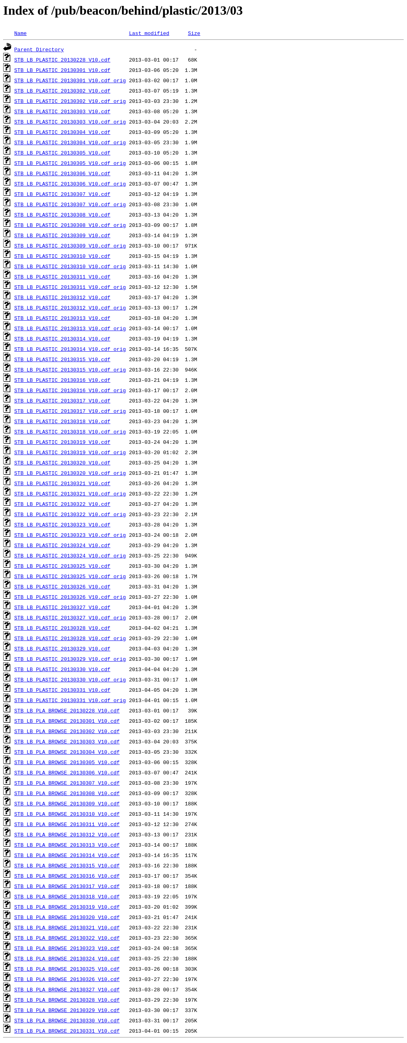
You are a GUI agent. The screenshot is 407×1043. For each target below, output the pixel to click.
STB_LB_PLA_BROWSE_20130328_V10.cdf (67, 999)
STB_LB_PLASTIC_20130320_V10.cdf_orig (70, 472)
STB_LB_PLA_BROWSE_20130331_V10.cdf (67, 1030)
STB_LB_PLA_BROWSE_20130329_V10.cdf (67, 1010)
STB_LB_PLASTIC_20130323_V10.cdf (62, 524)
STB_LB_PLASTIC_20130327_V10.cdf (62, 607)
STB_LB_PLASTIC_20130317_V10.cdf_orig (70, 410)
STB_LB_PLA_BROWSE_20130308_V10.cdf (67, 793)
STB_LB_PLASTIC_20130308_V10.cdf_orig (70, 224)
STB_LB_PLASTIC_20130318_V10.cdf (62, 421)
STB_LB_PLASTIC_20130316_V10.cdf (62, 379)
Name (20, 33)
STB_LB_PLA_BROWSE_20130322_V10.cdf (67, 937)
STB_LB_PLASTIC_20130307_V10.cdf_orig (70, 204)
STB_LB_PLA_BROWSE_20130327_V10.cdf (67, 989)
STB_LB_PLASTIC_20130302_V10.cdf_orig (70, 100)
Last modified (149, 33)
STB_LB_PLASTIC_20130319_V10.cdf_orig (70, 452)
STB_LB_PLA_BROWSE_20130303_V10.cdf (67, 741)
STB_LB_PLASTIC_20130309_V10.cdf (62, 235)
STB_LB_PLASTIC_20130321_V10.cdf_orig (70, 493)
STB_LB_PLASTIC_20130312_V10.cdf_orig (70, 307)
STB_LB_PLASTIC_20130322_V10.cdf (62, 503)
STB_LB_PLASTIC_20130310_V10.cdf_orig (70, 266)
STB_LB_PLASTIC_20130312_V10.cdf (62, 297)
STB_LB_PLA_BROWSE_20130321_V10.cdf (67, 927)
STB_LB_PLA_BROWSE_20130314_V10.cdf (67, 855)
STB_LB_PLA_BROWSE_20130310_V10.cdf (67, 813)
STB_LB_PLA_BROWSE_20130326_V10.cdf (67, 979)
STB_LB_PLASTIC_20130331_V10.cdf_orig (70, 700)
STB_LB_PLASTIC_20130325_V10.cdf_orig (70, 576)
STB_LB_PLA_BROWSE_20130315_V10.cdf (67, 865)
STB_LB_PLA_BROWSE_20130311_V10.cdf (67, 824)
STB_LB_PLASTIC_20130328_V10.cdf (62, 627)
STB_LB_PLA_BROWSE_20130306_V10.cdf (67, 772)
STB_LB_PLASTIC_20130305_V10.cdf (62, 152)
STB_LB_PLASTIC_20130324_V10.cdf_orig (70, 555)
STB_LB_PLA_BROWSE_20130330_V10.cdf (67, 1020)
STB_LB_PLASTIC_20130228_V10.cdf (62, 59)
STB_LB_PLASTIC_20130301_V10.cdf (62, 70)
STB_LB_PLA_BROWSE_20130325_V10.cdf (67, 968)
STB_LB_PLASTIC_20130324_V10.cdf (62, 545)
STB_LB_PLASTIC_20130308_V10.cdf (62, 214)
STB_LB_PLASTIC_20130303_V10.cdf (62, 111)
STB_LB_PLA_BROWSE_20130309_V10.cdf (67, 803)
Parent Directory (39, 49)
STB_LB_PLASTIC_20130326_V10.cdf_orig (70, 596)
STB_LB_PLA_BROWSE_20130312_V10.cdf (67, 834)
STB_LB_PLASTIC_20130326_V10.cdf (62, 586)
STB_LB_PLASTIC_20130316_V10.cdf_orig (70, 390)
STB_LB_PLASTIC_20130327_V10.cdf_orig (70, 617)
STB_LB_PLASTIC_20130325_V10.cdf (62, 565)
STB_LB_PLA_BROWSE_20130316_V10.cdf (67, 875)
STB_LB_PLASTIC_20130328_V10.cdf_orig (70, 638)
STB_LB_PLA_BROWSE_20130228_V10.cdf (67, 710)
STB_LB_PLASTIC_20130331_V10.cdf (62, 689)
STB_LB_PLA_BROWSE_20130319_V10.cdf (67, 906)
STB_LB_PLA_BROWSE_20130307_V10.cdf (67, 782)
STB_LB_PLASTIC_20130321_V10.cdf (62, 483)
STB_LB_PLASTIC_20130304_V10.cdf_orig (70, 142)
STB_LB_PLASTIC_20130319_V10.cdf (62, 441)
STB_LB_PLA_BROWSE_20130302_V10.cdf (67, 731)
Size (194, 33)
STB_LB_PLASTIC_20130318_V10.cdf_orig (70, 431)
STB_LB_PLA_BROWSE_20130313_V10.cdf (67, 844)
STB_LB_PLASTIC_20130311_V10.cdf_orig (70, 286)
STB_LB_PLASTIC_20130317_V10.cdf (62, 400)
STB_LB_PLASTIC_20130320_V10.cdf (62, 462)
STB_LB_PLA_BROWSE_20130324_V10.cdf (67, 958)
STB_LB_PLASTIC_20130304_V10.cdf (62, 131)
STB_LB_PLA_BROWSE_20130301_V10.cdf (67, 720)
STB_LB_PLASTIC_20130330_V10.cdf (62, 669)
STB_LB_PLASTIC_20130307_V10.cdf (62, 193)
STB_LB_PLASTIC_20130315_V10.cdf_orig (70, 369)
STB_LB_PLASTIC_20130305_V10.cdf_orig (70, 162)
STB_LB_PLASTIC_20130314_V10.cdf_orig (70, 348)
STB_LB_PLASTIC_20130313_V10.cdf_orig (70, 328)
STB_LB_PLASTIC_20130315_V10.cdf (62, 359)
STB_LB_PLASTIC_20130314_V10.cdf (62, 338)
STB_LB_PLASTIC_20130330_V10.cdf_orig (70, 679)
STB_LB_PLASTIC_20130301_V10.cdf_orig (70, 80)
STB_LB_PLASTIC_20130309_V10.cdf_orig (70, 245)
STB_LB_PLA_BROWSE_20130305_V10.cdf (67, 762)
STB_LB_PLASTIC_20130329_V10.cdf (62, 648)
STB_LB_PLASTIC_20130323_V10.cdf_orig (70, 534)
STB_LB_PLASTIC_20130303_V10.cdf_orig (70, 121)
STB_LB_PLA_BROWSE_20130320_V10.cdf (67, 917)
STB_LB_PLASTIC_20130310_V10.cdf (62, 255)
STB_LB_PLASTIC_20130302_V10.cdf (62, 90)
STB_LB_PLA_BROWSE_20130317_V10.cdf (67, 886)
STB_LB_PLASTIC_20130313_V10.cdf (62, 317)
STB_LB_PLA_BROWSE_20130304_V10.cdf (67, 751)
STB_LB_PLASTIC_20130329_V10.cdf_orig (70, 658)
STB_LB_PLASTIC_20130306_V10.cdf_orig (70, 183)
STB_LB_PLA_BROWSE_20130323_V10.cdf (67, 948)
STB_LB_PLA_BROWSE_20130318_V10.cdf (67, 896)
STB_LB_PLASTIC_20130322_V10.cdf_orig (70, 514)
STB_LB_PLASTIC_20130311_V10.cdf (62, 276)
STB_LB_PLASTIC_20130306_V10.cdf (62, 173)
